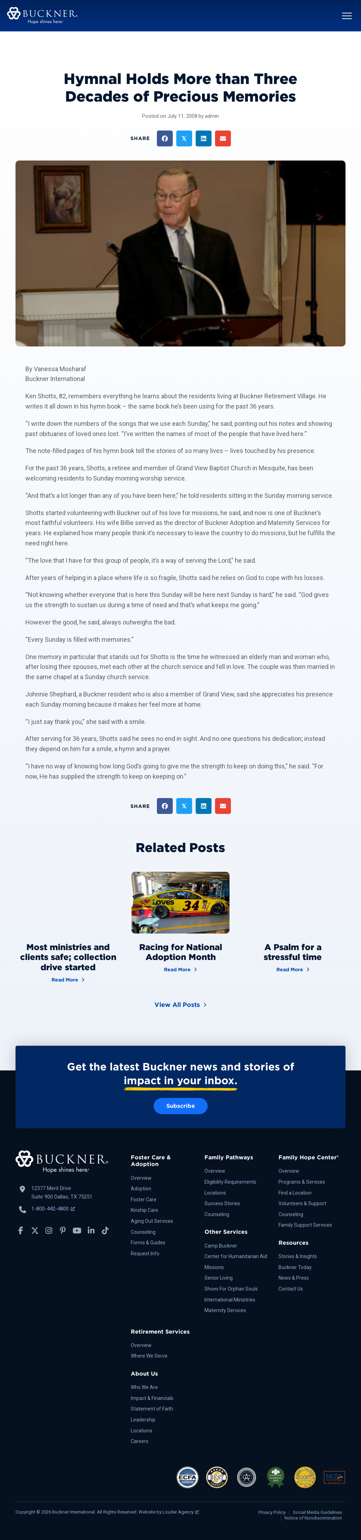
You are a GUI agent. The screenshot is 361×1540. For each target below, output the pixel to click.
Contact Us (291, 1289)
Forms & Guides (148, 1242)
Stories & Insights (298, 1256)
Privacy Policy (272, 1512)
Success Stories (222, 1203)
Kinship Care (144, 1210)
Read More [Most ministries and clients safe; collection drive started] (68, 979)
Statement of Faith (152, 1409)
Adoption (141, 1188)
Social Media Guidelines (317, 1512)
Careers (139, 1441)
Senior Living (218, 1278)
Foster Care (144, 1199)
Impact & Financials (152, 1398)
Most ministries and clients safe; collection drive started (68, 957)
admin (212, 116)
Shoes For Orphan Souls (231, 1289)
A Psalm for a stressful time (293, 952)
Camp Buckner (220, 1246)
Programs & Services (302, 1182)
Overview (141, 1178)
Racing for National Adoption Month (180, 952)
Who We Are (144, 1387)
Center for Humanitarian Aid (235, 1256)
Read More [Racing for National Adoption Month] (180, 969)
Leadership (143, 1420)
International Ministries (229, 1300)
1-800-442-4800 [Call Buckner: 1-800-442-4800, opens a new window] (53, 1209)
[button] (347, 16)
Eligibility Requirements (230, 1182)
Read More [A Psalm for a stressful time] (293, 969)
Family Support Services (305, 1225)
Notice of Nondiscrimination (313, 1518)
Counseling (143, 1232)
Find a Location (295, 1193)
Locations (215, 1193)
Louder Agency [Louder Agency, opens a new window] (181, 1512)
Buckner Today (295, 1267)
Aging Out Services (152, 1221)
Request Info (145, 1253)
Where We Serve (149, 1356)
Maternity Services (225, 1310)
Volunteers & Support (302, 1203)
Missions (214, 1267)
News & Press (294, 1278)
